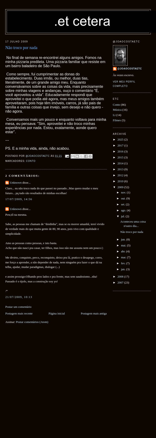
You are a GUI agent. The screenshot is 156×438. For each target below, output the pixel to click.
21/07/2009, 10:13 (18, 297)
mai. (124, 245)
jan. (123, 269)
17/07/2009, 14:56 (18, 199)
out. (123, 198)
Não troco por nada (131, 232)
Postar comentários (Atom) (32, 322)
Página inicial (57, 313)
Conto (31, 161)
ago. (124, 210)
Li (114, 115)
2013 (121, 169)
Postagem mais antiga (94, 313)
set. (123, 204)
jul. (123, 216)
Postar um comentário (18, 307)
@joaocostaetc (130, 68)
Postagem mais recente (19, 313)
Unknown (16, 182)
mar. (124, 257)
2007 (121, 282)
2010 (121, 181)
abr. (123, 251)
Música (117, 109)
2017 (121, 145)
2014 (121, 163)
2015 (121, 157)
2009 (121, 187)
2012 (121, 175)
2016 (121, 151)
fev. (123, 263)
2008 (121, 276)
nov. (124, 192)
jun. (123, 239)
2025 (121, 139)
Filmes (117, 120)
